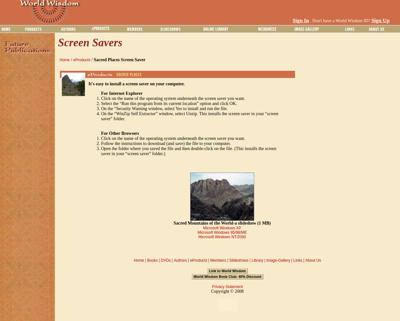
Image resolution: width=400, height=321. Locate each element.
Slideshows (238, 260)
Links (298, 260)
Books (152, 260)
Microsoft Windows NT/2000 (222, 237)
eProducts (81, 60)
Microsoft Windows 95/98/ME (222, 232)
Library (257, 260)
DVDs (166, 260)
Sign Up (380, 20)
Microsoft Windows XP (222, 228)
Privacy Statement (227, 287)
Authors (180, 260)
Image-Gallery (278, 260)
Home (65, 60)
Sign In (301, 20)
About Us (313, 260)
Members (218, 260)
